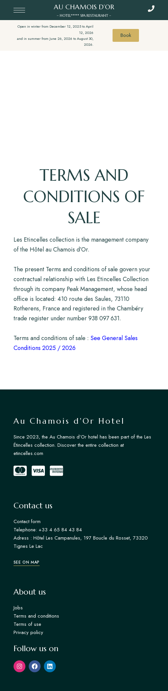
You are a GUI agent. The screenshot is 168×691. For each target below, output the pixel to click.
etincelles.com (28, 453)
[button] (27, 562)
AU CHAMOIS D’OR (84, 7)
